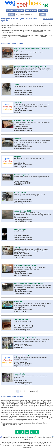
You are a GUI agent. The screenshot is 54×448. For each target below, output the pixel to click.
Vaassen (17, 217)
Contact (39, 437)
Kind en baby (18, 203)
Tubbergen (17, 253)
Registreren (31, 10)
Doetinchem (18, 199)
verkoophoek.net (38, 31)
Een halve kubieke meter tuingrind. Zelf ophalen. (29, 158)
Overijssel (24, 72)
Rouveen (17, 72)
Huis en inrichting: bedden (23, 130)
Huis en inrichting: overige (23, 94)
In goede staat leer (20, 231)
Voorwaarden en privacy (18, 437)
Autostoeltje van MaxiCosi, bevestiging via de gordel (30, 195)
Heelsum (17, 181)
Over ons (48, 437)
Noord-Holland (27, 326)
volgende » (33, 391)
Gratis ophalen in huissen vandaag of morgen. (28, 52)
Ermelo (16, 109)
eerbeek (16, 362)
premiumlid (23, 36)
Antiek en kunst (19, 257)
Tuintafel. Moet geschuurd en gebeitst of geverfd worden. (31, 177)
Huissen (16, 54)
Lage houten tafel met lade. (22, 321)
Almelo (16, 344)
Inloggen (43, 10)
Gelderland (24, 54)
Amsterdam (18, 326)
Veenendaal (18, 380)
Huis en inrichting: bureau (22, 293)
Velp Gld (17, 127)
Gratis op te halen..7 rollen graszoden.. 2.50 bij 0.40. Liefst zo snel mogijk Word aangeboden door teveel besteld (32, 105)
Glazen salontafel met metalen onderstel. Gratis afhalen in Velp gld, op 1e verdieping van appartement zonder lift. (32, 141)
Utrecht (25, 380)
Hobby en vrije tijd (20, 167)
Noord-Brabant (24, 235)
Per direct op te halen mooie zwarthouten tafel (28, 86)
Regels (31, 437)
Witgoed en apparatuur (21, 275)
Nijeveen (17, 272)
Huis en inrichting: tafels (22, 58)
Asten (16, 235)
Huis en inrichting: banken (23, 76)
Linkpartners (27, 439)
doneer (43, 36)
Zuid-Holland (27, 90)
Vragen (5, 437)
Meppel (16, 163)
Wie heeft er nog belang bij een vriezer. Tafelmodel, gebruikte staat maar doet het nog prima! (30, 268)
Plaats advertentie (15, 10)
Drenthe (22, 163)
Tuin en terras (18, 112)
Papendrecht (18, 90)
